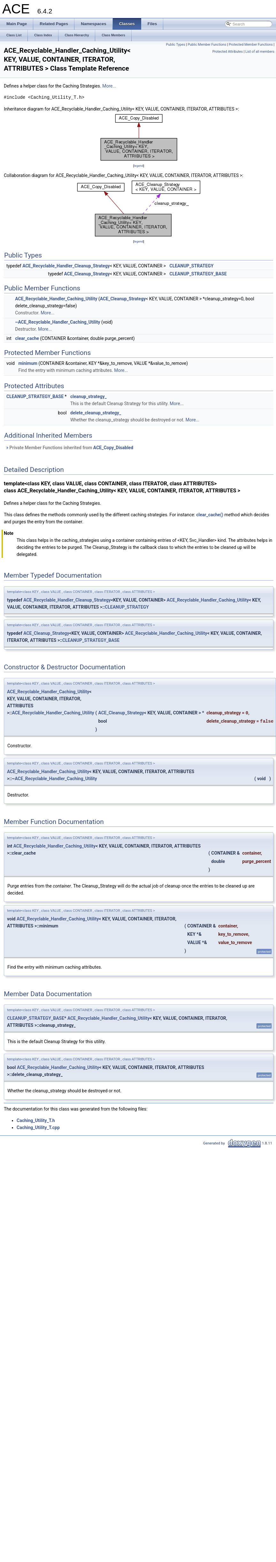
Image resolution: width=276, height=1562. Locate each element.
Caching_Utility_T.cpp (38, 1127)
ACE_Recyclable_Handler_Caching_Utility (56, 298)
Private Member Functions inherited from (69, 447)
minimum (27, 363)
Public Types (175, 44)
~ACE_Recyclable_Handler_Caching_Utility (57, 322)
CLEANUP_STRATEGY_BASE (198, 273)
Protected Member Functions (251, 44)
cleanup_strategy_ (88, 396)
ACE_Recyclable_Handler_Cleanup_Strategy (66, 265)
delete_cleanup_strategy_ (95, 412)
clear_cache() (209, 514)
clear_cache (27, 338)
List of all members (259, 52)
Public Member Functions (207, 44)
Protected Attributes (227, 52)
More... (109, 85)
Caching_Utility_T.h (36, 1120)
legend (138, 165)
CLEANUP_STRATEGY (192, 265)
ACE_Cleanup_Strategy (87, 273)
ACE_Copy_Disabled (113, 447)
